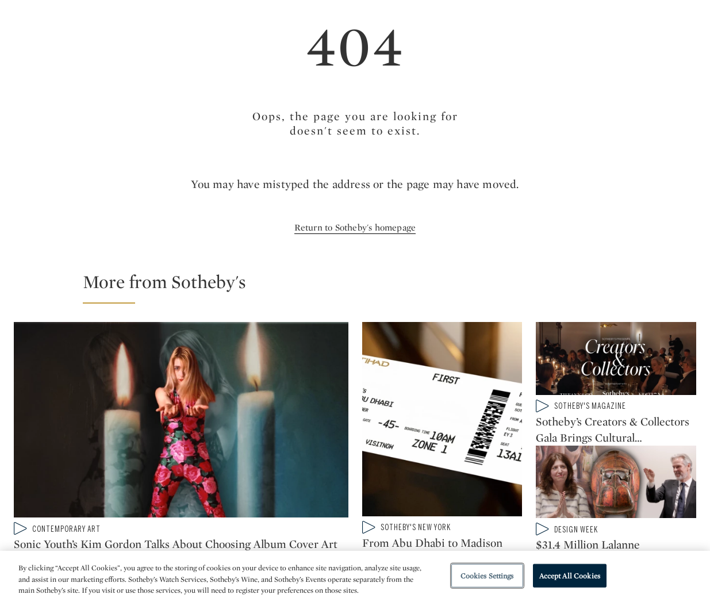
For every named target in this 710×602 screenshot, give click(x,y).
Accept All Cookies (569, 575)
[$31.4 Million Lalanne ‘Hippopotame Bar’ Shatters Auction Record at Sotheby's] (616, 491)
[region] (355, 576)
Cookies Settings (487, 575)
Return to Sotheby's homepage (355, 227)
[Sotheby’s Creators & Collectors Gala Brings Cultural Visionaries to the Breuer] (616, 361)
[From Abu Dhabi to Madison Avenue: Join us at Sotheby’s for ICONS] (442, 421)
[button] (362, 287)
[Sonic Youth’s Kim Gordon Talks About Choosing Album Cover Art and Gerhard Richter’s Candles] (181, 422)
